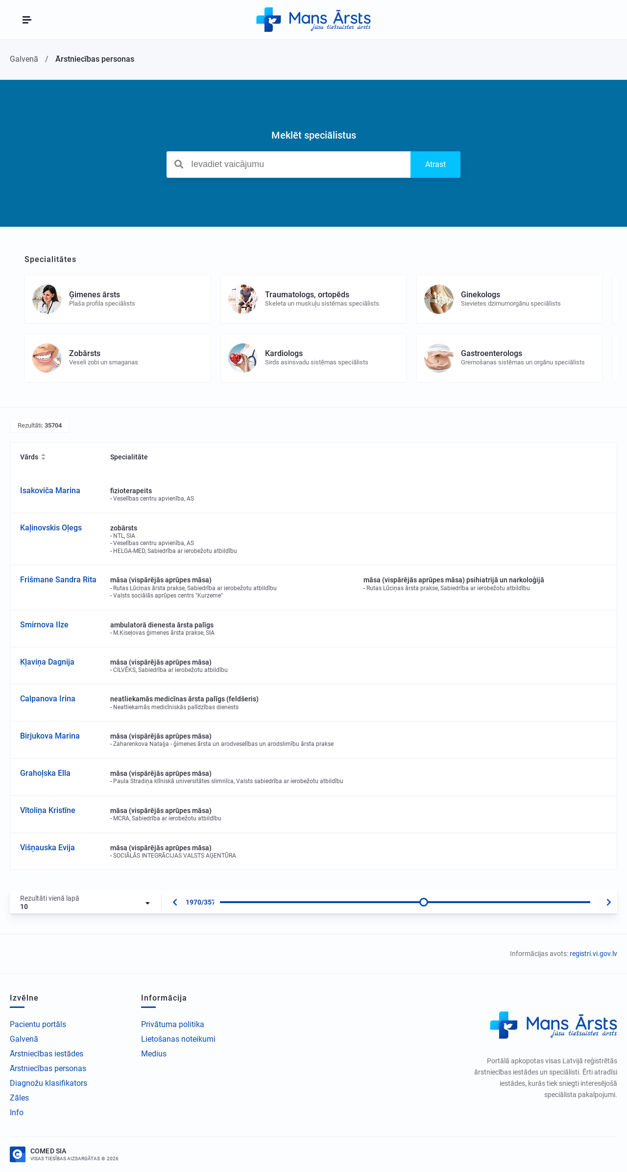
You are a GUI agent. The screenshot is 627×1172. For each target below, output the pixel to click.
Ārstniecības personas (48, 1068)
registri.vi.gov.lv (593, 953)
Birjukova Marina (50, 736)
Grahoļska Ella (45, 773)
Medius (154, 1053)
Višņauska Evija (47, 847)
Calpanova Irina (47, 698)
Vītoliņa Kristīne (47, 810)
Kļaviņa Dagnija (47, 662)
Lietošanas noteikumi (178, 1039)
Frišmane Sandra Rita (58, 579)
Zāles (19, 1097)
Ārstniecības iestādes (46, 1053)
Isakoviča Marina (50, 490)
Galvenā (24, 1039)
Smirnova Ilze (44, 624)
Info (17, 1112)
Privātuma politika (172, 1024)
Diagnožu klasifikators (48, 1083)
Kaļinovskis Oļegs (51, 527)
